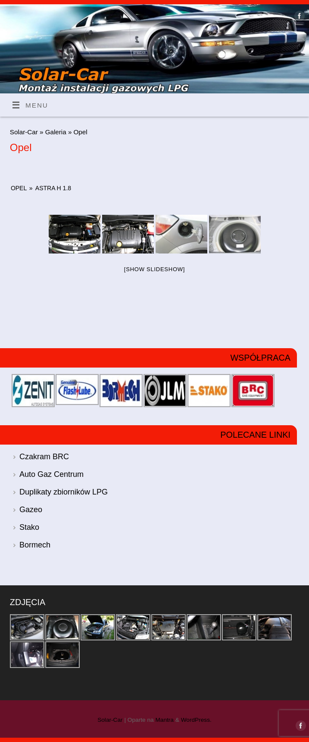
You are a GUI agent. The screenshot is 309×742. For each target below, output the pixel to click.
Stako (29, 527)
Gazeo (30, 509)
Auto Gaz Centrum (51, 474)
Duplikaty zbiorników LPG (63, 492)
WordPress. (196, 720)
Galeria (56, 132)
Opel (19, 188)
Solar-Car (24, 132)
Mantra (164, 720)
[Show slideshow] (154, 269)
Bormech (34, 545)
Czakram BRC (44, 456)
